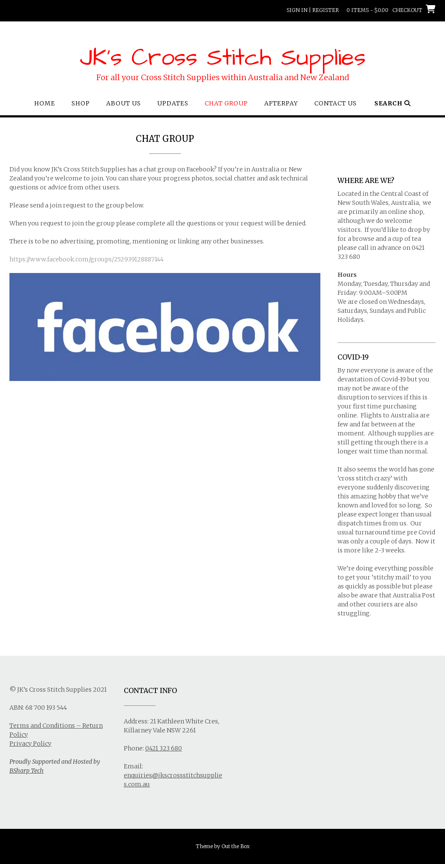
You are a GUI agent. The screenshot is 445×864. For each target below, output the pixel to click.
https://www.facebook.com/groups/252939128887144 (86, 259)
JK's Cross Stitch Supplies (223, 58)
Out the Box (235, 846)
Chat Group (226, 103)
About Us (123, 103)
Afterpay (281, 103)
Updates (172, 103)
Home (44, 103)
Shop (81, 103)
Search (392, 103)
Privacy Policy (30, 743)
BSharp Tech (26, 770)
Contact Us (335, 103)
